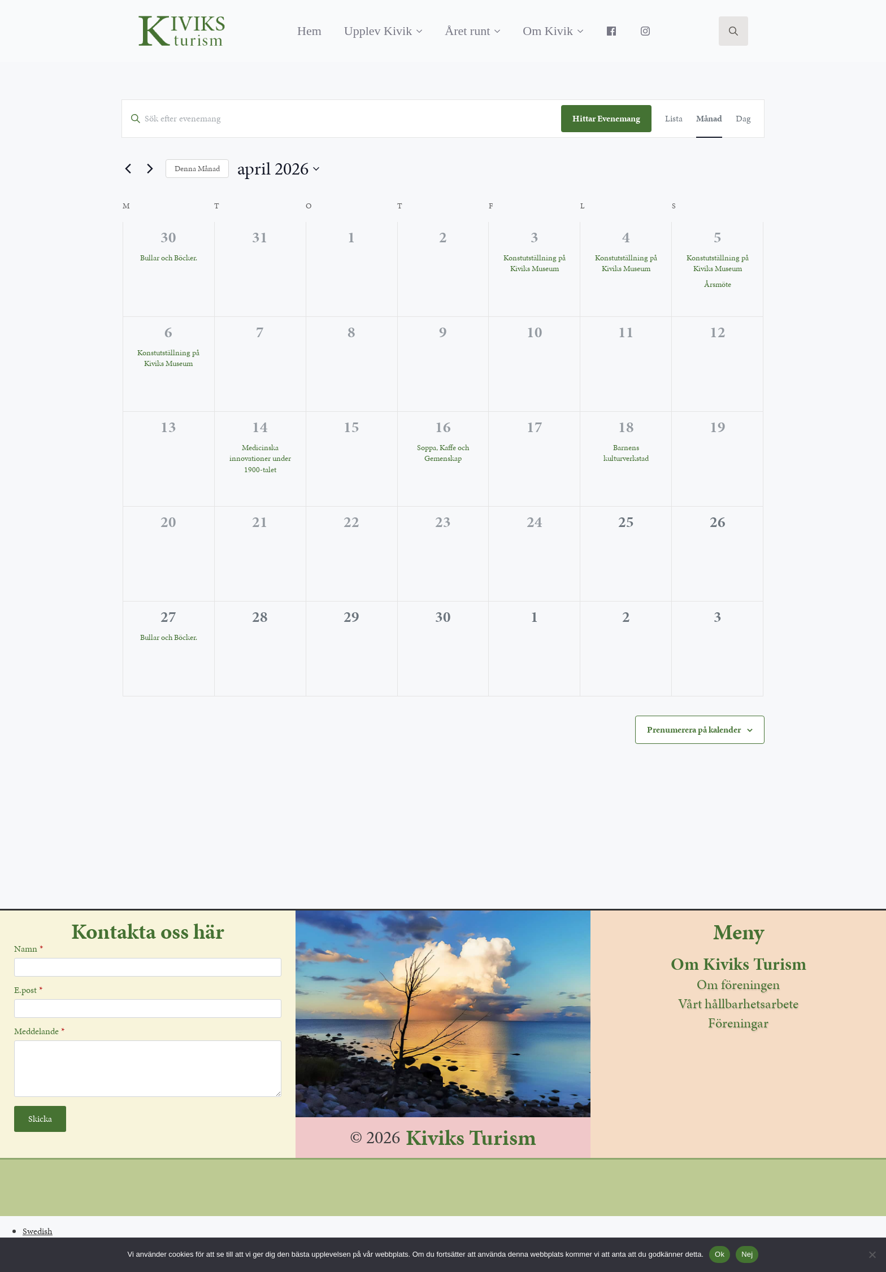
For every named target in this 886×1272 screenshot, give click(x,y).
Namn (28, 948)
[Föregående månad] (128, 169)
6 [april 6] (168, 332)
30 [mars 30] (168, 237)
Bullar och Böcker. (168, 257)
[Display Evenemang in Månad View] (709, 118)
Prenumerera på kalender (694, 729)
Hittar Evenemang (606, 118)
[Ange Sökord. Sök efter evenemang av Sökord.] (341, 118)
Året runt (467, 31)
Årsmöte (717, 284)
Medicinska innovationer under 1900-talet (260, 458)
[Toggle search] (733, 31)
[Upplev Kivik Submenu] (422, 31)
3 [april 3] (534, 237)
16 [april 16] (443, 427)
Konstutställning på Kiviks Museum (534, 263)
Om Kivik (548, 31)
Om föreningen (738, 984)
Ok (719, 1254)
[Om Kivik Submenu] (583, 31)
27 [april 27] (168, 617)
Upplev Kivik (378, 31)
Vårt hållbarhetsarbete (738, 1003)
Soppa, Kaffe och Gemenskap (443, 453)
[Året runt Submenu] (500, 31)
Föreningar (738, 1023)
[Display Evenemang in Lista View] (674, 118)
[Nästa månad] (150, 169)
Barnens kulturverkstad (626, 453)
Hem (309, 31)
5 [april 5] (718, 237)
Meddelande (39, 1031)
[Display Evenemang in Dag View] (743, 118)
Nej (747, 1254)
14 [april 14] (260, 427)
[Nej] (872, 1254)
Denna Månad (197, 168)
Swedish (38, 1231)
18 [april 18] (626, 427)
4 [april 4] (626, 237)
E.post (28, 990)
